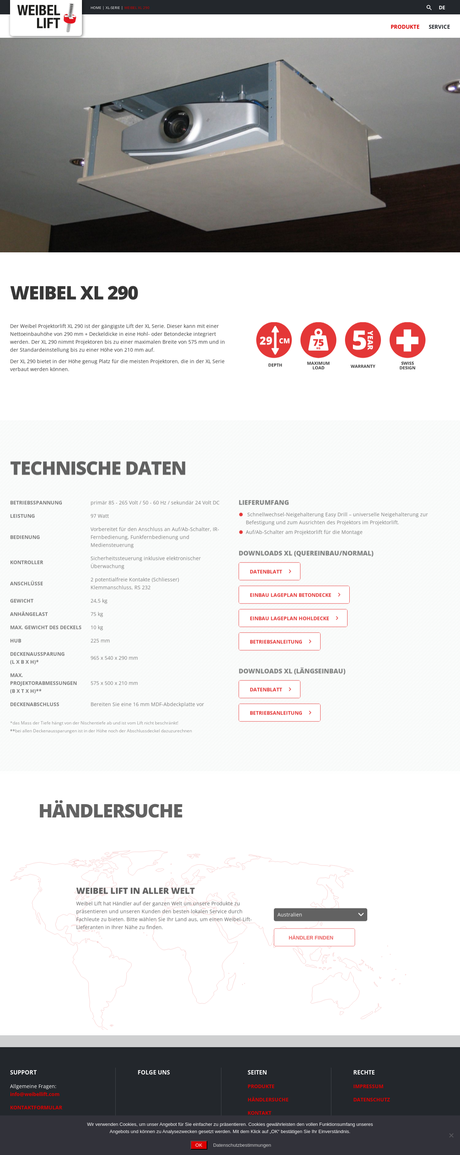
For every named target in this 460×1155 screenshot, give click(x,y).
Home (96, 7)
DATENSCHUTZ (371, 1099)
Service (439, 26)
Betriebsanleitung (276, 666)
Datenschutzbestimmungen (242, 1145)
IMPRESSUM (368, 1086)
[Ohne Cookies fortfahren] (451, 1135)
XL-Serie (113, 7)
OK (199, 1145)
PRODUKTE (261, 1086)
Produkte (405, 26)
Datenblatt (266, 595)
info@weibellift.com (35, 1094)
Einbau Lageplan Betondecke (290, 619)
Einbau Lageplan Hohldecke (289, 642)
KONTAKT (259, 1112)
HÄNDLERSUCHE (268, 1099)
